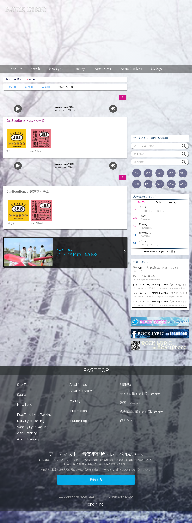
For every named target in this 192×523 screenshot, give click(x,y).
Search (22, 394)
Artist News (78, 384)
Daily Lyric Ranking (31, 421)
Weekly (173, 202)
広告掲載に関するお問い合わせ (141, 412)
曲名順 (12, 87)
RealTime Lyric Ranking (34, 414)
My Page (76, 401)
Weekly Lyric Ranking (33, 427)
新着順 (29, 87)
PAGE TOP (96, 370)
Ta (171, 173)
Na (183, 173)
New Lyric (24, 404)
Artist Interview (80, 391)
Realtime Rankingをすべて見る (160, 251)
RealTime (142, 202)
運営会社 (126, 421)
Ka (148, 173)
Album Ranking (28, 439)
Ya (159, 184)
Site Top (23, 384)
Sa (159, 173)
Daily (158, 202)
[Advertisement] (120, 31)
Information (78, 411)
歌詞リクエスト (130, 403)
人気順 (46, 87)
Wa (183, 184)
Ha (136, 184)
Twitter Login (79, 421)
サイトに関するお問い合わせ (140, 394)
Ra (171, 184)
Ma (148, 184)
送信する (96, 479)
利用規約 (126, 384)
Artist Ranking (27, 433)
